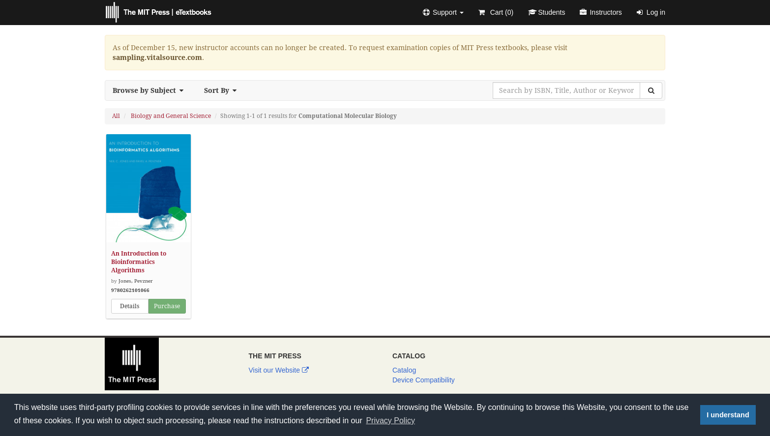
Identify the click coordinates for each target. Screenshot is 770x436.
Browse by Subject (151, 90)
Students (546, 12)
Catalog (404, 370)
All (116, 116)
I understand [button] (728, 415)
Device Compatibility (423, 380)
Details (129, 306)
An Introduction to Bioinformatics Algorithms (138, 262)
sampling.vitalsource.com (157, 57)
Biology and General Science (171, 116)
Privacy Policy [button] (390, 420)
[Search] (651, 90)
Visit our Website (279, 370)
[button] (443, 12)
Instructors (601, 12)
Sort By (223, 90)
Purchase (167, 306)
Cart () (495, 12)
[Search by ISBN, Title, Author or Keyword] (566, 90)
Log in (651, 12)
